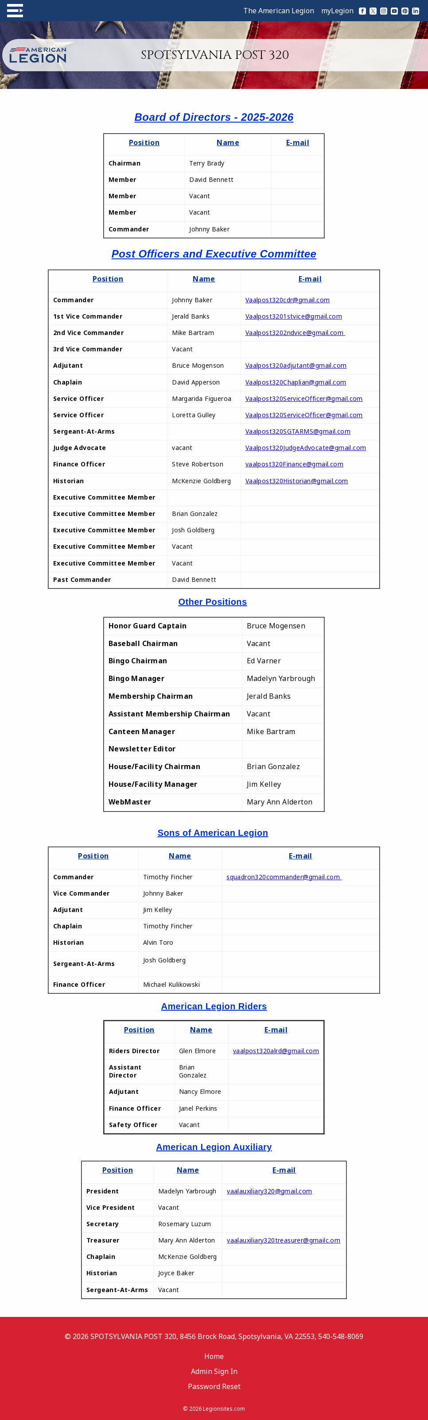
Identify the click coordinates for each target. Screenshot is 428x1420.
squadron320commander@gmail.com (284, 877)
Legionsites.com (224, 1408)
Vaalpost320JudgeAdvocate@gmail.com (305, 447)
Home (214, 1356)
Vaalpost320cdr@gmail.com (287, 300)
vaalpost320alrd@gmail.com (276, 1051)
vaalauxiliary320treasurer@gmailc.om (283, 1240)
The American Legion (278, 10)
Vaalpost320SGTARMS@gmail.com (297, 431)
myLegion (337, 10)
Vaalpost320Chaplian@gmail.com (295, 382)
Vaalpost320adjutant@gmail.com (296, 365)
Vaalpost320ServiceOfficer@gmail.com (304, 398)
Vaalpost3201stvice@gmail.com (293, 316)
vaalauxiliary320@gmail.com (269, 1191)
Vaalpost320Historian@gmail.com (296, 481)
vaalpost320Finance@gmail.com (294, 464)
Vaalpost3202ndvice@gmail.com (295, 332)
